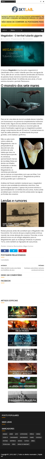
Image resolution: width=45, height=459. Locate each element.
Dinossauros (23, 437)
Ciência (32, 434)
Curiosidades (29, 39)
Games (32, 437)
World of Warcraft (23, 444)
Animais (5, 434)
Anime (11, 434)
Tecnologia (6, 444)
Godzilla (38, 437)
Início (4, 30)
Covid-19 (5, 437)
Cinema (38, 434)
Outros (26, 441)
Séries (33, 441)
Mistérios (13, 441)
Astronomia (23, 434)
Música (20, 441)
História (5, 441)
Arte (16, 434)
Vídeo (13, 444)
